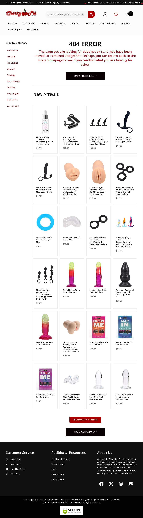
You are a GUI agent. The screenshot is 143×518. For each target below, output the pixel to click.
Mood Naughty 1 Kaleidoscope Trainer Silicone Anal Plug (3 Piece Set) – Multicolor (124, 242)
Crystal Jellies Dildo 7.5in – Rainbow (97, 291)
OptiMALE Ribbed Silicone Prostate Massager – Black (123, 139)
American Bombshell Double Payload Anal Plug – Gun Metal (125, 293)
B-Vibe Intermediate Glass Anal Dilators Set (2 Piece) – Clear (72, 396)
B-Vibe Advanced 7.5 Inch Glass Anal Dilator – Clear (98, 396)
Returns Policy (57, 464)
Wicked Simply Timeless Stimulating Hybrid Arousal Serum (44, 140)
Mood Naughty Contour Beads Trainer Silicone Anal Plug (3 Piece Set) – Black (44, 294)
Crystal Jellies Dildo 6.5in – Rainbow (71, 291)
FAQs (53, 469)
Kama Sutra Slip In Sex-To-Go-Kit (124, 343)
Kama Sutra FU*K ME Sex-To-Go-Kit (45, 395)
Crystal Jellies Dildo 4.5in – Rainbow (44, 343)
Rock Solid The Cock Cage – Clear (71, 238)
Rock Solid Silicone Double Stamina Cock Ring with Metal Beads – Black (98, 241)
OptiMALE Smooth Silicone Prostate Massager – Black (44, 189)
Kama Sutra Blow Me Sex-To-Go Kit (98, 343)
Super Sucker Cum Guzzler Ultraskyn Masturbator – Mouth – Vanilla (71, 190)
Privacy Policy (57, 474)
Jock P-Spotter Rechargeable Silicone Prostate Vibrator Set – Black (71, 140)
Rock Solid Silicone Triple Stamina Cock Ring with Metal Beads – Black (125, 190)
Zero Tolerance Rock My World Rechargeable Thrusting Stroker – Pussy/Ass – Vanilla (71, 347)
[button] (101, 484)
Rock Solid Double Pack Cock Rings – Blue (44, 239)
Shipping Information (60, 459)
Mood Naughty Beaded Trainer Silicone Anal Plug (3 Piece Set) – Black (98, 140)
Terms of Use (57, 479)
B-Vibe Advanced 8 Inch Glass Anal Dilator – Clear (124, 396)
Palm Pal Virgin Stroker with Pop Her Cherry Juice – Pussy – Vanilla (97, 190)
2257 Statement (112, 499)
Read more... (128, 473)
